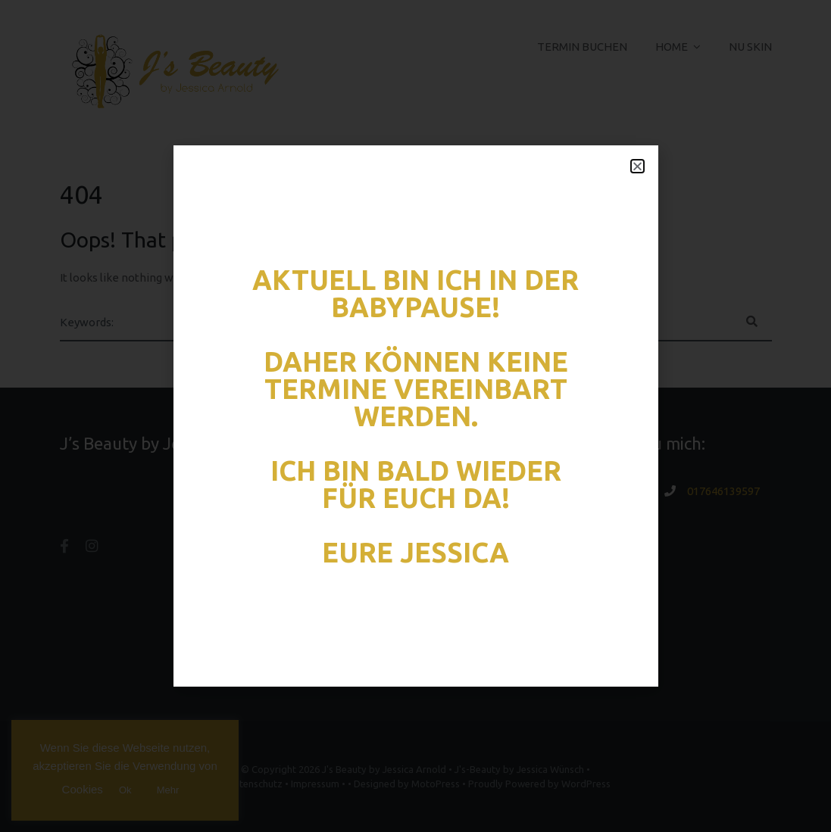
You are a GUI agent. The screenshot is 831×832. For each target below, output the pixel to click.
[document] (415, 416)
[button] (637, 166)
